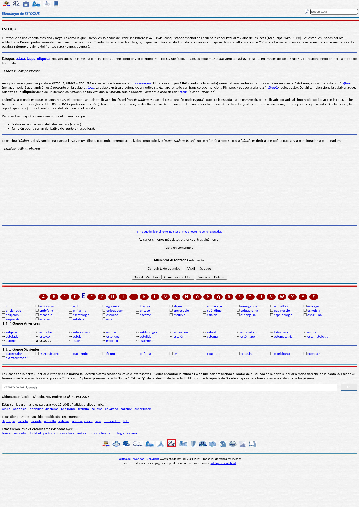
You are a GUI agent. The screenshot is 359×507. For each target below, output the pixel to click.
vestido (81, 433)
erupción (12, 315)
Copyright (153, 459)
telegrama (68, 409)
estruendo (80, 353)
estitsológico (149, 332)
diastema (51, 409)
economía (46, 306)
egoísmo (112, 306)
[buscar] (169, 387)
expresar (313, 353)
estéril (111, 319)
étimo (110, 353)
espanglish (248, 315)
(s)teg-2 (272, 87)
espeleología (283, 315)
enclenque (13, 310)
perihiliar (36, 409)
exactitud (213, 353)
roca (98, 421)
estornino (146, 341)
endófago (46, 310)
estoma (212, 336)
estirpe (111, 332)
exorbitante (282, 353)
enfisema (79, 310)
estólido (146, 336)
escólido (112, 315)
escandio (45, 315)
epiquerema (249, 310)
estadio (44, 319)
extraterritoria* (17, 358)
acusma (97, 409)
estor (76, 341)
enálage (313, 306)
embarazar (214, 306)
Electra (145, 306)
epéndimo (214, 310)
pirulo (6, 409)
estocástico (248, 332)
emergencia (248, 306)
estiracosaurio (83, 332)
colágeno (111, 409)
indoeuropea (142, 83)
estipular (45, 332)
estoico (44, 336)
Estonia (11, 341)
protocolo (50, 433)
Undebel (35, 433)
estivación (180, 332)
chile (102, 433)
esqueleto (13, 319)
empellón (281, 306)
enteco (145, 310)
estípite (11, 332)
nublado (20, 433)
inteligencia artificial (223, 463)
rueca (88, 421)
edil (75, 306)
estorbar (112, 341)
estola (77, 336)
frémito (83, 409)
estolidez (112, 336)
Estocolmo (281, 332)
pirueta (22, 421)
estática (78, 319)
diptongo (8, 421)
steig (183, 92)
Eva (175, 353)
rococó (77, 421)
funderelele (112, 421)
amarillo (50, 421)
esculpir (179, 315)
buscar (7, 433)
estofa (311, 332)
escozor (145, 315)
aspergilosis (142, 409)
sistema (64, 421)
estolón (178, 336)
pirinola (35, 421)
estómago (247, 336)
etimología (116, 433)
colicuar (126, 409)
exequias (246, 353)
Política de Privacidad (131, 459)
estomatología (317, 336)
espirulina (314, 315)
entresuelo (181, 310)
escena (132, 433)
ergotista (313, 310)
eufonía (145, 353)
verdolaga (67, 433)
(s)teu (346, 83)
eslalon (212, 315)
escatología (81, 315)
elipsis (177, 306)
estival (211, 332)
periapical (20, 409)
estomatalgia (283, 336)
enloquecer (114, 310)
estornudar (14, 353)
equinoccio (282, 310)
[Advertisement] (179, 187)
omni (93, 433)
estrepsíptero (49, 353)
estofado (12, 336)
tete (126, 421)
